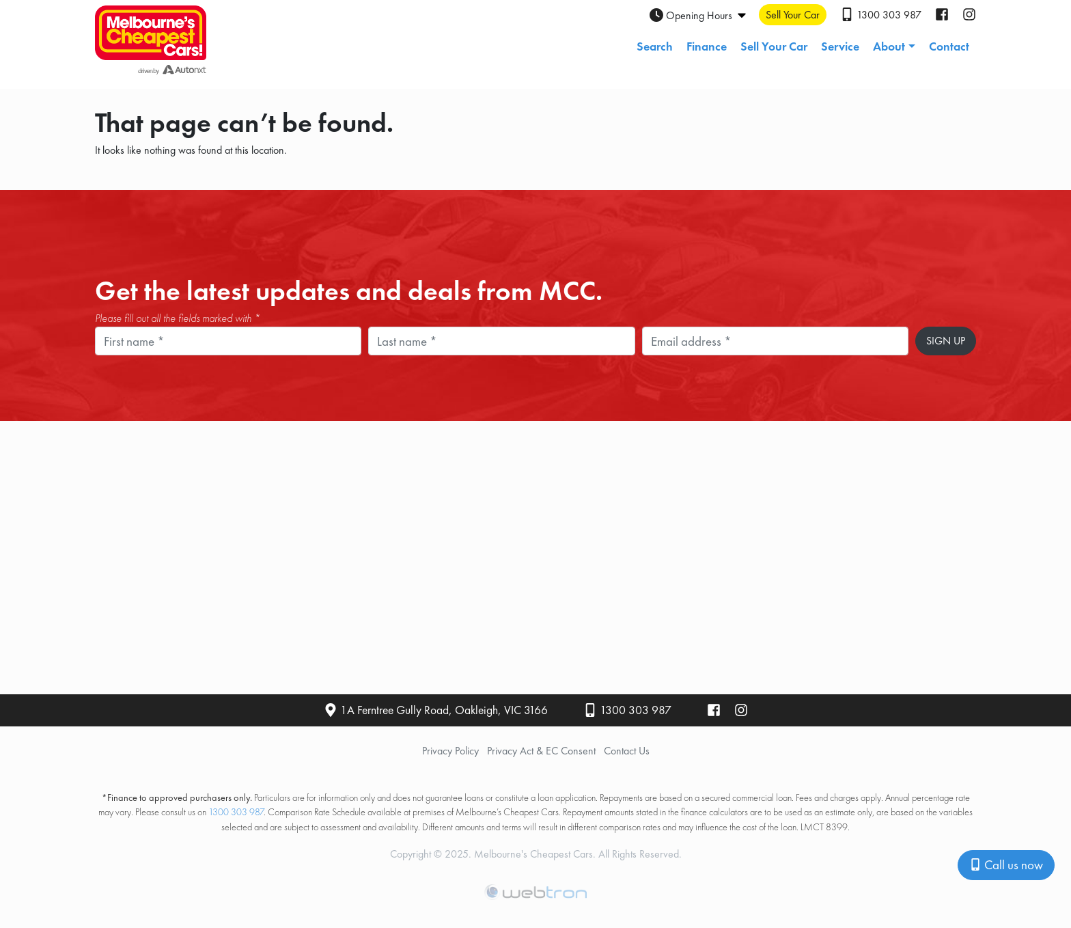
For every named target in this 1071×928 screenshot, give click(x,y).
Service (840, 46)
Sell (793, 15)
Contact (949, 46)
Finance (706, 46)
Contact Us (627, 750)
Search (655, 46)
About (889, 46)
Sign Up (945, 340)
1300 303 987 (635, 710)
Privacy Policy (450, 750)
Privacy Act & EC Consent (541, 750)
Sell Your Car (773, 46)
